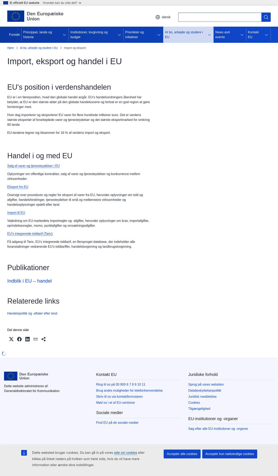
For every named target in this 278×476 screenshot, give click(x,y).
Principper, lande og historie (37, 34)
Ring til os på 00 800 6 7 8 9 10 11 (120, 384)
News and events (222, 34)
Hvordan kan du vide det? (62, 2)
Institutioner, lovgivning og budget (88, 34)
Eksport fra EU (17, 187)
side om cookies (125, 452)
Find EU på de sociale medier (117, 422)
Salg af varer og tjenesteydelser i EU (33, 166)
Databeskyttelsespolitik (204, 390)
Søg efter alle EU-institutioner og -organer (218, 428)
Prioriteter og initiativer (134, 34)
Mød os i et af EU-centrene (115, 402)
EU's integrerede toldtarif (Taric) (30, 233)
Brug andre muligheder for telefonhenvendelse (129, 390)
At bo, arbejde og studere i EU (184, 34)
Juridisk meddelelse (202, 396)
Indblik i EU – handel (29, 281)
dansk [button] (163, 17)
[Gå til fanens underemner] (65, 35)
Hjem (10, 47)
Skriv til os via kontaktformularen (119, 396)
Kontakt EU (253, 34)
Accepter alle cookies (182, 454)
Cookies (194, 402)
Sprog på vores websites (206, 384)
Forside (14, 34)
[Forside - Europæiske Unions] (35, 16)
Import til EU (16, 212)
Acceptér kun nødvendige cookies (229, 454)
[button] (11, 339)
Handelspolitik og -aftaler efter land (32, 313)
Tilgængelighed (199, 408)
